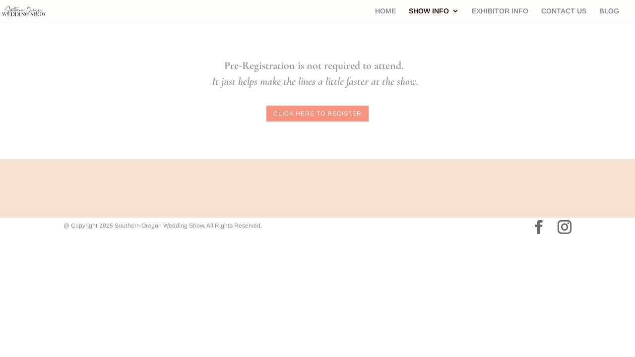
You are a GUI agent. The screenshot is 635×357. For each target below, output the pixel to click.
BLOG (609, 11)
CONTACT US (563, 11)
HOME (385, 11)
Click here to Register (317, 113)
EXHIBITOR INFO (500, 11)
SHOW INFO (429, 11)
